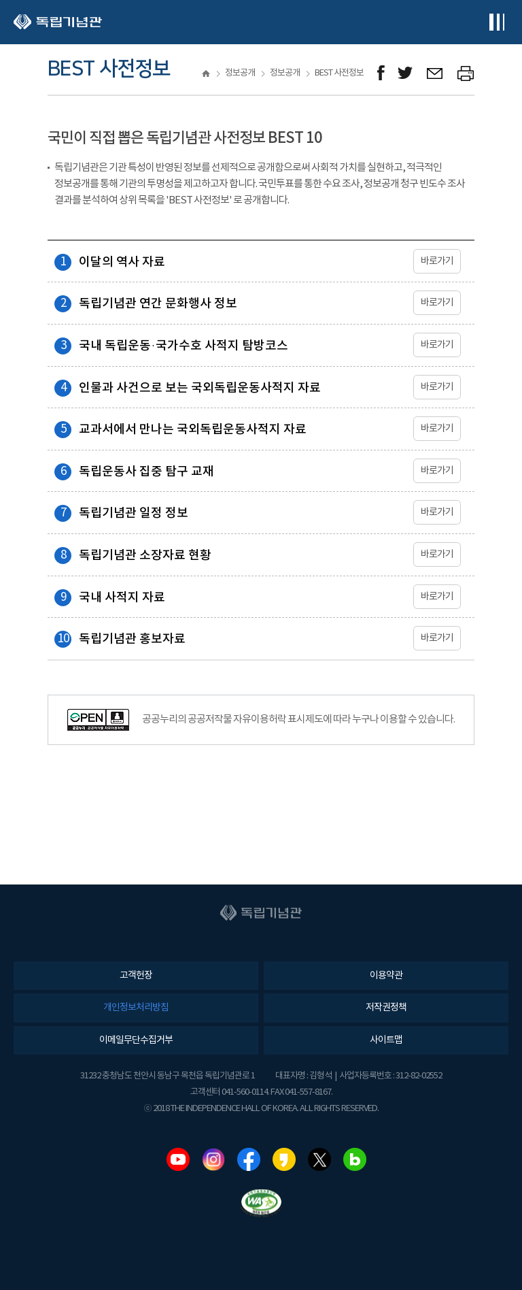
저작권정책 (386, 1007)
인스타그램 (213, 1159)
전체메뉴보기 (496, 22)
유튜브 (178, 1159)
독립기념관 (58, 22)
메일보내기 (435, 73)
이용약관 (386, 975)
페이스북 (248, 1159)
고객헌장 (136, 975)
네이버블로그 (354, 1159)
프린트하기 (465, 73)
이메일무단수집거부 (136, 1040)
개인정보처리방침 (136, 1007)
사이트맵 (386, 1040)
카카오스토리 (284, 1159)
